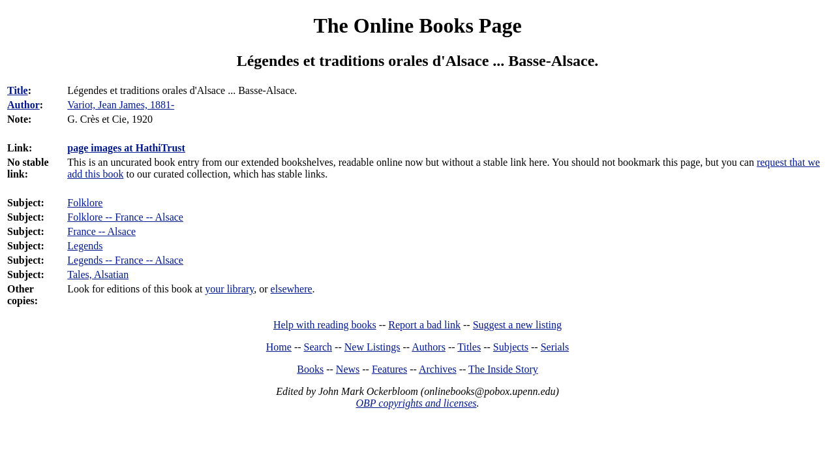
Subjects (510, 346)
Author (23, 104)
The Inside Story (503, 369)
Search (318, 346)
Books (310, 369)
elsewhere (291, 288)
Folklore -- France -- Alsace (125, 217)
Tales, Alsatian (98, 274)
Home (279, 346)
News (347, 369)
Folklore (84, 202)
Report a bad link (424, 324)
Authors (429, 346)
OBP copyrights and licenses (416, 403)
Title (17, 90)
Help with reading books (324, 324)
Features (389, 369)
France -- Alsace (101, 231)
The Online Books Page (417, 25)
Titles (469, 346)
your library (229, 288)
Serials (555, 346)
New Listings (372, 346)
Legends (84, 245)
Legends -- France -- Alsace (125, 260)
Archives (438, 369)
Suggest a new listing (517, 324)
